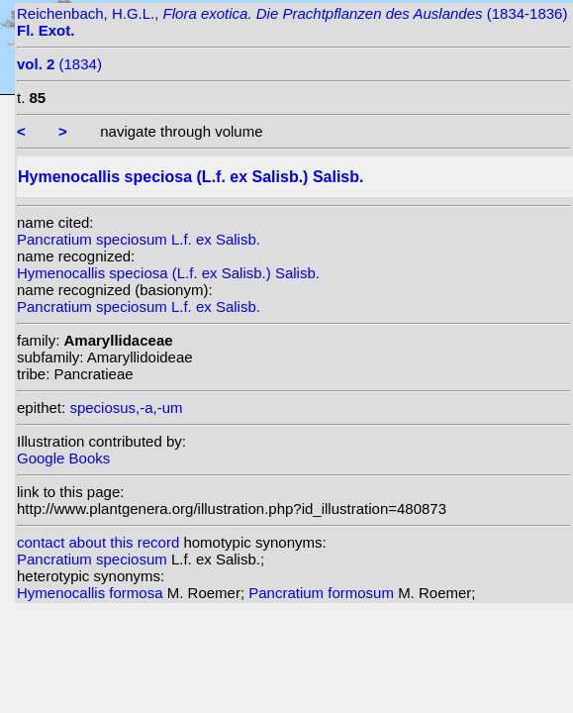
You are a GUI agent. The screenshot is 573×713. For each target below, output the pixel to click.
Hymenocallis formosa (92, 592)
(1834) (59, 63)
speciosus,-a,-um (125, 407)
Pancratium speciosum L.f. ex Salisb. (138, 239)
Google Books (63, 458)
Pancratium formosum (323, 592)
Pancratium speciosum (94, 559)
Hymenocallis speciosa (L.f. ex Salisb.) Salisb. (168, 272)
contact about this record (98, 542)
